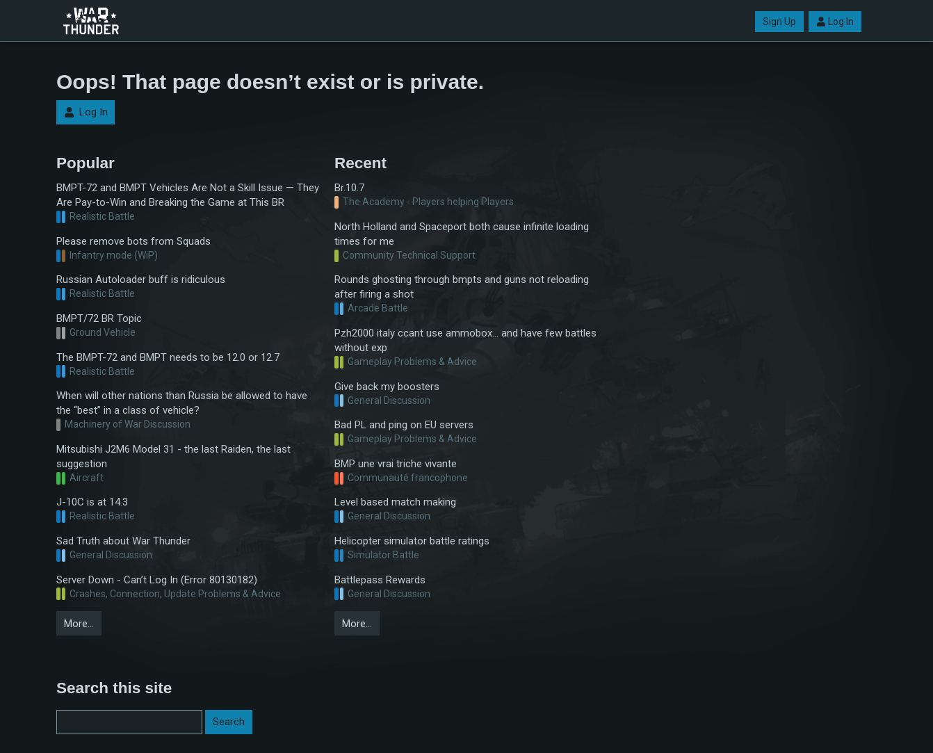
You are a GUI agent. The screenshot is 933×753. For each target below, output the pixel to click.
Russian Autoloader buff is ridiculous (140, 279)
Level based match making (395, 502)
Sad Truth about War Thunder (123, 541)
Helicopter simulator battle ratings (411, 541)
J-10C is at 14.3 (92, 502)
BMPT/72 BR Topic (99, 318)
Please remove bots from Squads (133, 241)
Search (229, 721)
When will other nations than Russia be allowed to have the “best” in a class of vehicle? (181, 402)
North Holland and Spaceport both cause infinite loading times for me (461, 234)
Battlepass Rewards (379, 580)
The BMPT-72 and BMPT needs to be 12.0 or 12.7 (167, 357)
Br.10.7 (349, 187)
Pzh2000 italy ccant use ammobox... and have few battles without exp (465, 340)
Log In (835, 21)
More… (79, 623)
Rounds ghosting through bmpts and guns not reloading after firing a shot (461, 286)
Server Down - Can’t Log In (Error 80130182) (156, 580)
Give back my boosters (386, 386)
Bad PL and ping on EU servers (403, 425)
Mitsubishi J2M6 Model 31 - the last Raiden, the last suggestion (173, 456)
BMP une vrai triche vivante (395, 464)
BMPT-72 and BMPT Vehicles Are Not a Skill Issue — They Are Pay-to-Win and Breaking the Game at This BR (187, 195)
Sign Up (779, 21)
